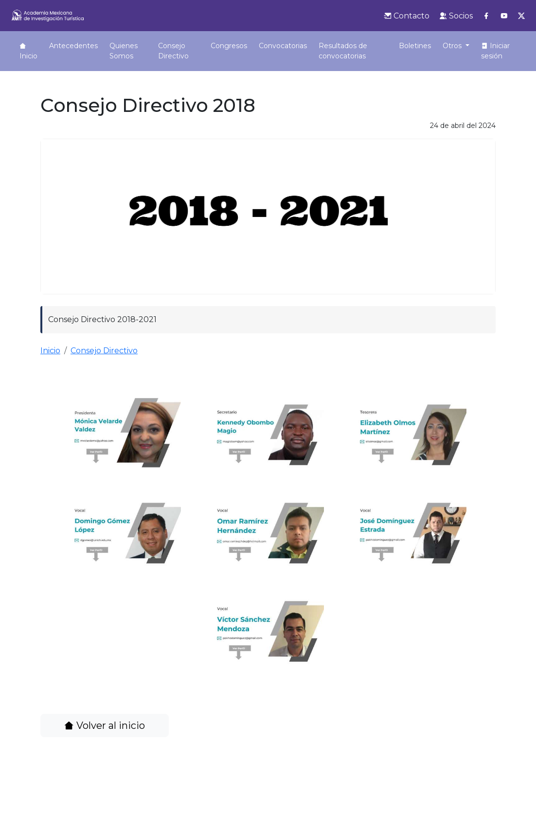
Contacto (406, 15)
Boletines (374, 45)
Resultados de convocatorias (323, 56)
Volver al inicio (104, 736)
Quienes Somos (123, 50)
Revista (460, 45)
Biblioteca (419, 45)
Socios (456, 15)
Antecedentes (73, 45)
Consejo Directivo (164, 50)
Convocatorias (264, 45)
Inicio (28, 51)
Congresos (210, 45)
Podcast (498, 45)
